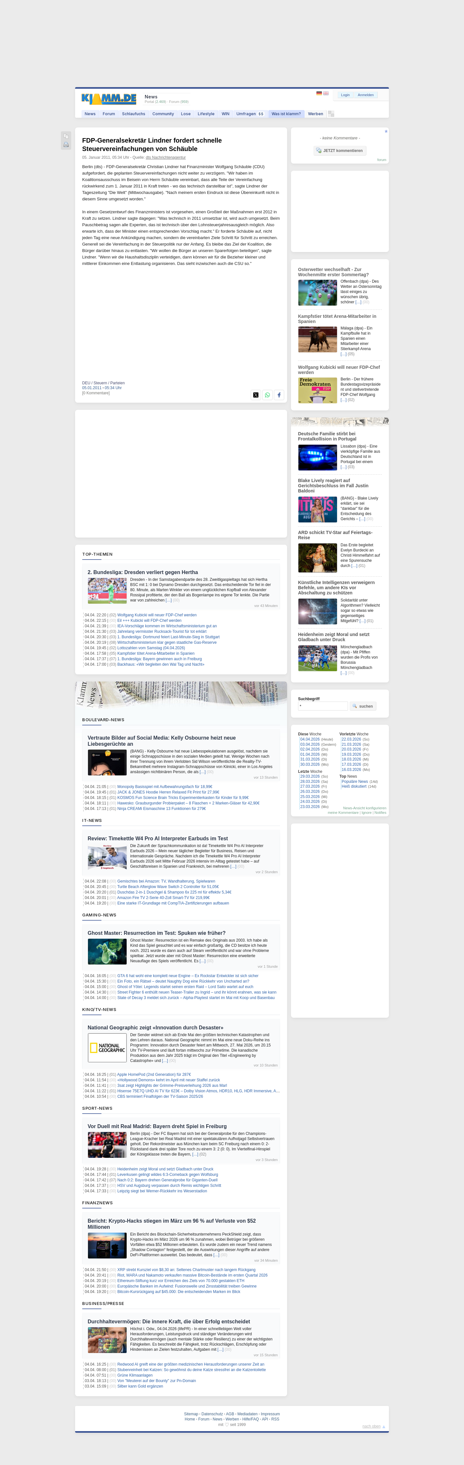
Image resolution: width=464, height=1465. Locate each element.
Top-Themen (97, 554)
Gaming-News (99, 914)
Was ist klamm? (286, 113)
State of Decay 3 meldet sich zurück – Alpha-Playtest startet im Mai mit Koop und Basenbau (196, 997)
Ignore (367, 812)
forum (381, 160)
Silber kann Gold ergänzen (140, 1386)
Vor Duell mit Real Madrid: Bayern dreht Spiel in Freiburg (157, 1126)
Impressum (270, 1414)
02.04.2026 (310, 749)
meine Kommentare (343, 812)
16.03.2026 (351, 769)
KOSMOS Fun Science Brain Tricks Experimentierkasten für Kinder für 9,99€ (183, 797)
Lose (186, 113)
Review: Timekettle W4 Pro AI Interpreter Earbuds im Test (158, 838)
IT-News (92, 820)
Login (345, 95)
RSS (275, 1419)
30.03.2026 (310, 764)
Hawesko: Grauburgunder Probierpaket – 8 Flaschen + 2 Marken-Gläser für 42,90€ (188, 803)
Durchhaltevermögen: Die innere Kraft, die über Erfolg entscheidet (169, 1321)
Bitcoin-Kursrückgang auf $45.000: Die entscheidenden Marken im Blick (178, 1291)
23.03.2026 (310, 806)
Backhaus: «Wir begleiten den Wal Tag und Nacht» (160, 664)
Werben (315, 113)
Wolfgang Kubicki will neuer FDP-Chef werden (157, 615)
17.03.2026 (351, 764)
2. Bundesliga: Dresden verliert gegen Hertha (143, 572)
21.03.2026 (351, 744)
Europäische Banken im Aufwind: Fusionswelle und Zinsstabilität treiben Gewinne (186, 1286)
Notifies (380, 812)
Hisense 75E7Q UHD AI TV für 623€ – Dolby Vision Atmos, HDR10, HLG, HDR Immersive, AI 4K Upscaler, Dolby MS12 (219, 1091)
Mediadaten (247, 1414)
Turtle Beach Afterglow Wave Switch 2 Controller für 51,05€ (168, 886)
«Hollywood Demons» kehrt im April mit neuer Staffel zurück (168, 1080)
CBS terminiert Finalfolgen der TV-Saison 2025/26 (160, 1096)
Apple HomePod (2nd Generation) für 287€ (154, 1074)
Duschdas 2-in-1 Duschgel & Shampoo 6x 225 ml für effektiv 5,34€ (174, 892)
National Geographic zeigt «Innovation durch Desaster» (155, 1027)
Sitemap (191, 1414)
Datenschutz (212, 1414)
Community (163, 113)
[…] (169, 600)
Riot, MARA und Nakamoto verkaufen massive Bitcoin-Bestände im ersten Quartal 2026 (192, 1275)
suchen (362, 706)
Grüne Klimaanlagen (134, 1375)
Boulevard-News (103, 719)
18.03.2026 (351, 759)
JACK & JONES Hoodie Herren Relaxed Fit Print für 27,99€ (168, 792)
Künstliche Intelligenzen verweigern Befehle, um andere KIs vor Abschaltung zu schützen (336, 587)
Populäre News (355, 781)
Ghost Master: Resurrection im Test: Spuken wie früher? (157, 933)
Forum (109, 113)
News (90, 113)
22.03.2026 (351, 739)
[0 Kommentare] (96, 393)
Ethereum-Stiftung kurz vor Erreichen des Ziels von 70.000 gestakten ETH (180, 1280)
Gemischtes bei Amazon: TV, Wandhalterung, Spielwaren (166, 881)
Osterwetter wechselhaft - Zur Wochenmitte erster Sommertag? (333, 272)
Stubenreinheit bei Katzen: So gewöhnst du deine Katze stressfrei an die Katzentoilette (191, 1370)
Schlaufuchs (133, 113)
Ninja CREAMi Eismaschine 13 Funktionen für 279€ (161, 808)
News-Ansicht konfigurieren (364, 808)
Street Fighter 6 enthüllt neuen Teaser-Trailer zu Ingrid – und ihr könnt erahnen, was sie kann (196, 992)
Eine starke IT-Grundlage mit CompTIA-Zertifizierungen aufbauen (173, 903)
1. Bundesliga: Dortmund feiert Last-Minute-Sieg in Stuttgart (168, 637)
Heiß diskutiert (354, 786)
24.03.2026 (310, 801)
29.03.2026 (310, 776)
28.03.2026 (310, 781)
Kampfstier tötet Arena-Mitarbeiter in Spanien (155, 653)
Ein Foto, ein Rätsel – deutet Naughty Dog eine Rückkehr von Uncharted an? (183, 981)
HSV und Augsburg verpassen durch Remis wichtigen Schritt (169, 1185)
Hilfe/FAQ (250, 1419)
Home (190, 1419)
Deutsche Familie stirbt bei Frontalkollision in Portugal (327, 436)
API (265, 1419)
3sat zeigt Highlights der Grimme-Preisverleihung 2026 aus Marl (172, 1085)
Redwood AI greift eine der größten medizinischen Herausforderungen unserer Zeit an (190, 1364)
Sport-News (97, 1108)
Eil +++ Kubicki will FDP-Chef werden (149, 620)
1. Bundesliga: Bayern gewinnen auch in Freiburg (159, 659)
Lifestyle (206, 113)
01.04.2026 (310, 754)
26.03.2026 (310, 791)
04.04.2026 (310, 739)
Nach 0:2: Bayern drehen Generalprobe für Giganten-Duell (167, 1180)
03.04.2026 (310, 744)
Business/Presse (103, 1303)
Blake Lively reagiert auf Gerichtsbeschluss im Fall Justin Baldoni (333, 485)
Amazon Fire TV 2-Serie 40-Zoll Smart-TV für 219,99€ (163, 897)
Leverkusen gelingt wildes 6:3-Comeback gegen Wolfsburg (167, 1174)
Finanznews (97, 1202)
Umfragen (251, 113)
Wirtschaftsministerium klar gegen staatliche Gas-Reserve (167, 642)
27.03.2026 (310, 786)
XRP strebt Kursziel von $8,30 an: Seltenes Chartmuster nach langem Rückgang (186, 1270)
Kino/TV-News (99, 1009)
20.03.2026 (351, 749)
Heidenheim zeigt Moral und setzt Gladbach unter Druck (165, 1169)
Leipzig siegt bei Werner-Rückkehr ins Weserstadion (162, 1191)
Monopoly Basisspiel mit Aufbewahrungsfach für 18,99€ (164, 786)
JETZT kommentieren (339, 150)
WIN (225, 113)
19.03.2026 (351, 754)
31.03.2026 (310, 759)
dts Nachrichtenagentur (166, 157)
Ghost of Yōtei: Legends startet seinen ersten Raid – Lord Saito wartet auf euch (185, 987)
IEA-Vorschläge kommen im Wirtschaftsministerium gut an (167, 626)
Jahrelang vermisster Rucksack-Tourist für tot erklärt (162, 631)
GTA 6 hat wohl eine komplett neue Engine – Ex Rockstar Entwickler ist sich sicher (187, 976)
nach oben (371, 1426)
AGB (230, 1414)
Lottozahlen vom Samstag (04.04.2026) (151, 648)
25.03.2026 (310, 796)
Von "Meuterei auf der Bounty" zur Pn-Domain (156, 1381)
